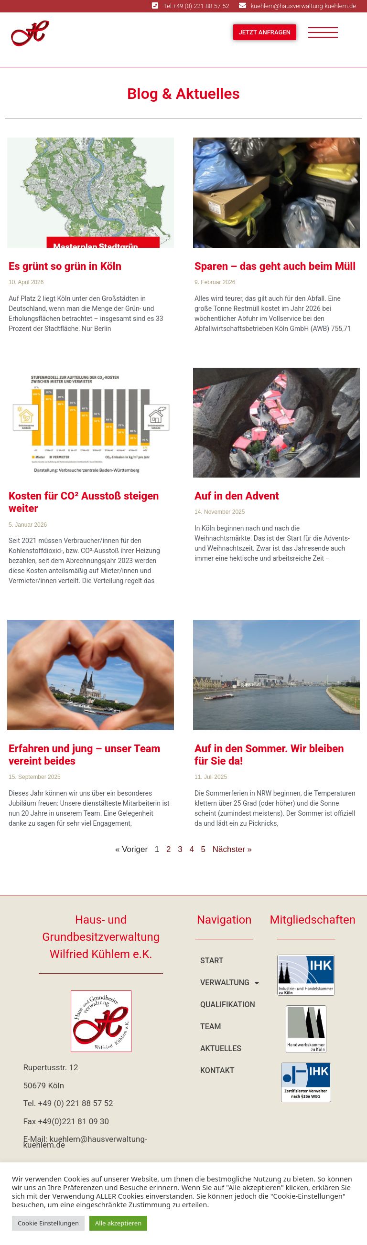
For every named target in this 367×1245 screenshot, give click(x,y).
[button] (224, 983)
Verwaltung (227, 982)
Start (212, 960)
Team (210, 1026)
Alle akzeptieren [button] (118, 1223)
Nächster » (232, 849)
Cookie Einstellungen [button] (48, 1223)
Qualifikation (227, 1004)
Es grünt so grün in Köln (65, 266)
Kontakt (217, 1070)
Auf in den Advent (236, 496)
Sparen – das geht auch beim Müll (275, 266)
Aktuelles (220, 1048)
